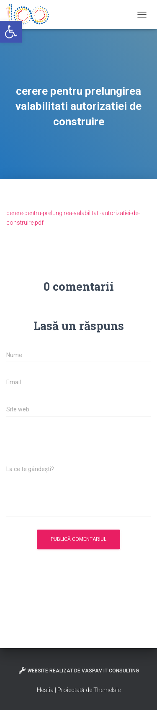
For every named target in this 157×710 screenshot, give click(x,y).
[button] (11, 32)
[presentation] (70, 445)
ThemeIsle (107, 690)
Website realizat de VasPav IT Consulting (78, 670)
